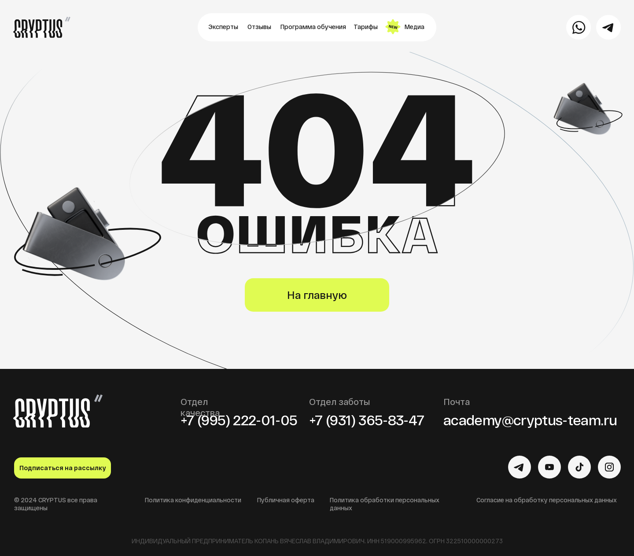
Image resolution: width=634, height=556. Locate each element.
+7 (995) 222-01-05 (239, 419)
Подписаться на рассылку (62, 467)
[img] (519, 467)
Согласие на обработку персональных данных (546, 500)
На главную (317, 294)
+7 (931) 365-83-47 (366, 419)
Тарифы (366, 26)
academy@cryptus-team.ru (530, 419)
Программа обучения (313, 26)
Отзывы (259, 26)
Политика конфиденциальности (193, 500)
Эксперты (223, 26)
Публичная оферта (285, 500)
